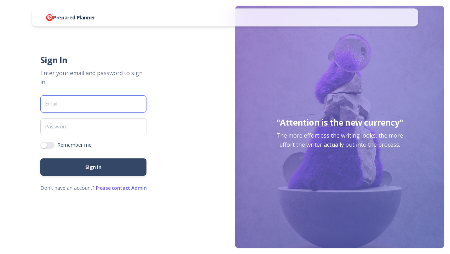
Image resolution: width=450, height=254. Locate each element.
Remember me (74, 144)
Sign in (93, 167)
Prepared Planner (74, 17)
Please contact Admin (121, 188)
